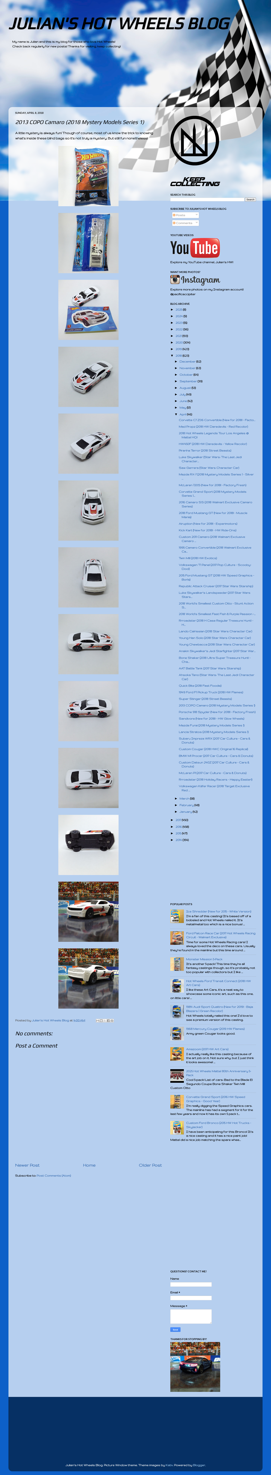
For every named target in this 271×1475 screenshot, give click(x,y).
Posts (179, 215)
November (188, 368)
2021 (179, 336)
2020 (179, 342)
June (184, 401)
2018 (179, 355)
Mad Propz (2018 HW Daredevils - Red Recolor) (213, 426)
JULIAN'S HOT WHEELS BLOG (118, 23)
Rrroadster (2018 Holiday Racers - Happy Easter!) (215, 779)
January (186, 811)
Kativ (169, 1465)
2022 (179, 329)
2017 (179, 820)
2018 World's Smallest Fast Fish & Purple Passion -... (217, 614)
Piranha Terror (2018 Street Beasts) (205, 450)
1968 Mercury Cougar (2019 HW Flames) (215, 1028)
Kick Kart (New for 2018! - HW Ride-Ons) (207, 530)
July (183, 394)
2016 (179, 826)
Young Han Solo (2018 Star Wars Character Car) (215, 637)
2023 (179, 322)
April (183, 414)
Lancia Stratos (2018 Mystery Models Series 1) (214, 732)
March (185, 798)
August (186, 387)
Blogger (199, 1465)
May (183, 407)
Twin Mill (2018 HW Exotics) (198, 558)
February (187, 805)
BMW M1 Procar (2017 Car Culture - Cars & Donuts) (216, 755)
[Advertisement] (125, 80)
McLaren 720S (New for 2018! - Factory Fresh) (212, 485)
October (186, 374)
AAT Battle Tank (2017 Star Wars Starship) (210, 668)
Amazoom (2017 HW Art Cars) (207, 1049)
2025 (179, 309)
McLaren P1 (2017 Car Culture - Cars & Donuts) (213, 773)
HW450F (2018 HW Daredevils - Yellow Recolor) (213, 444)
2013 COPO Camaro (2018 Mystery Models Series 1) (217, 705)
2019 (179, 349)
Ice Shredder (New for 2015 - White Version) (218, 911)
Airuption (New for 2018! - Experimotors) (208, 523)
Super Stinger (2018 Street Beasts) (205, 698)
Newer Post (27, 1165)
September (189, 381)
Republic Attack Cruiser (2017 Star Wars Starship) (216, 586)
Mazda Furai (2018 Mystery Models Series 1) (211, 725)
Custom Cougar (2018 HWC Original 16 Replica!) (213, 749)
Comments (182, 223)
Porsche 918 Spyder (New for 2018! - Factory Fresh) (217, 712)
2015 (179, 833)
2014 (179, 840)
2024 (179, 316)
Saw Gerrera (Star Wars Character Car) (209, 467)
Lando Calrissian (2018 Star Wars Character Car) (215, 631)
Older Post (150, 1165)
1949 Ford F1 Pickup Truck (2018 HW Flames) (211, 692)
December (188, 361)
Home (89, 1165)
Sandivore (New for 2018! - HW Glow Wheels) (211, 718)
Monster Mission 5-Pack (204, 959)
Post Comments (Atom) (54, 1175)
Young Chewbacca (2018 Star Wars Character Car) (217, 644)
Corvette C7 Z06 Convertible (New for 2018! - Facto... (217, 420)
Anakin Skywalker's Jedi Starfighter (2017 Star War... (217, 651)
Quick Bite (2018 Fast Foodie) (200, 685)
